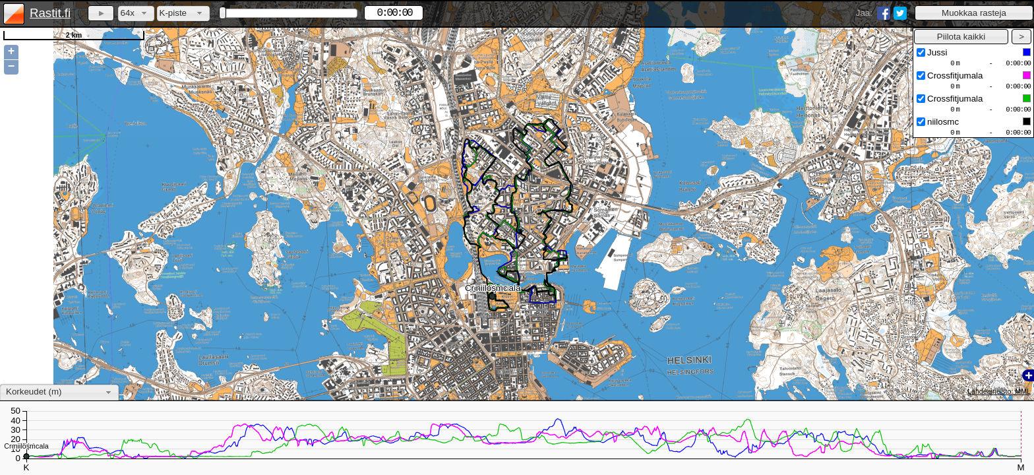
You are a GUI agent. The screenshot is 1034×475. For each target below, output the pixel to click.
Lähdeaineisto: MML (999, 391)
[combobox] (136, 13)
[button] (974, 12)
